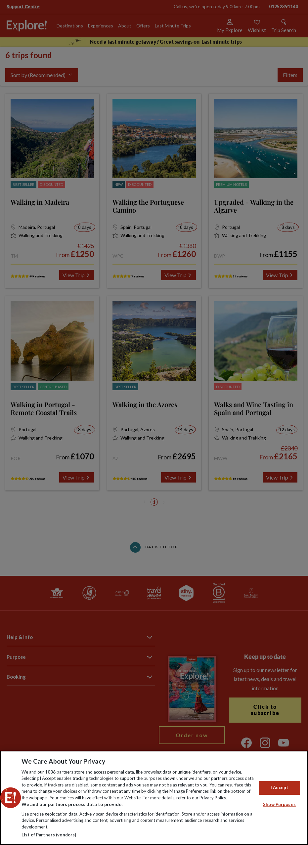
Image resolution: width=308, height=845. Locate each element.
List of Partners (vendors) (49, 834)
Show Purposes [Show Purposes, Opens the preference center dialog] (279, 804)
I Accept (279, 787)
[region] (154, 798)
